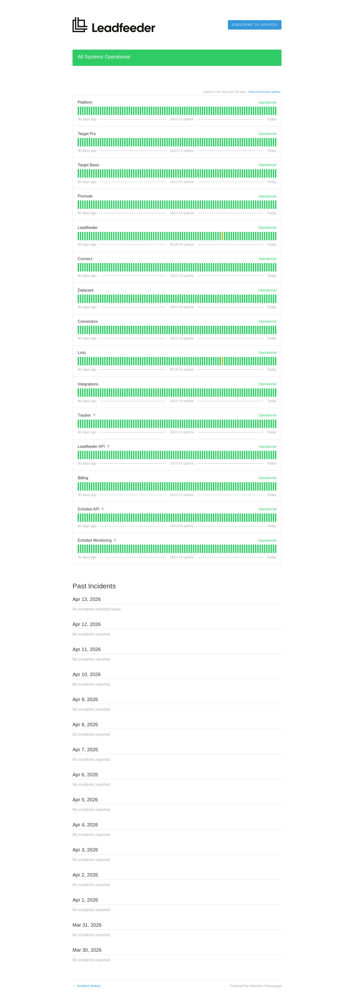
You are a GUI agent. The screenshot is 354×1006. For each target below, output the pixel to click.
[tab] (78, 111)
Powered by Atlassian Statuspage (255, 986)
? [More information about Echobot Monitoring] (115, 540)
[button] (254, 24)
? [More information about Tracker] (94, 415)
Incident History (87, 986)
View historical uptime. (264, 92)
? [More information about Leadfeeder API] (108, 446)
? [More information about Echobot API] (102, 509)
